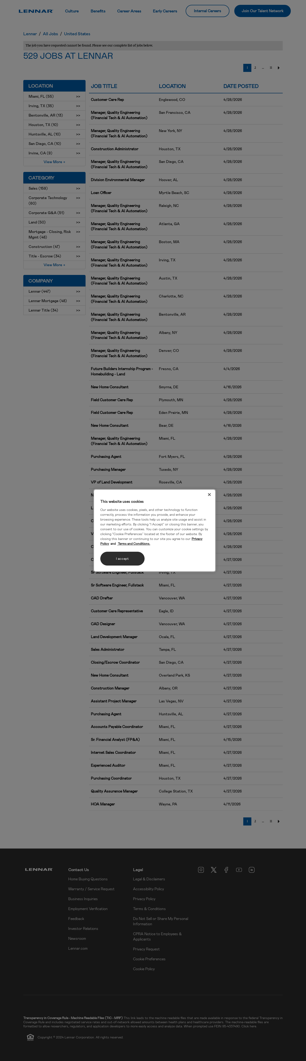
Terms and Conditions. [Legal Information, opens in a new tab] (133, 543)
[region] (154, 530)
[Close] (209, 494)
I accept (122, 558)
